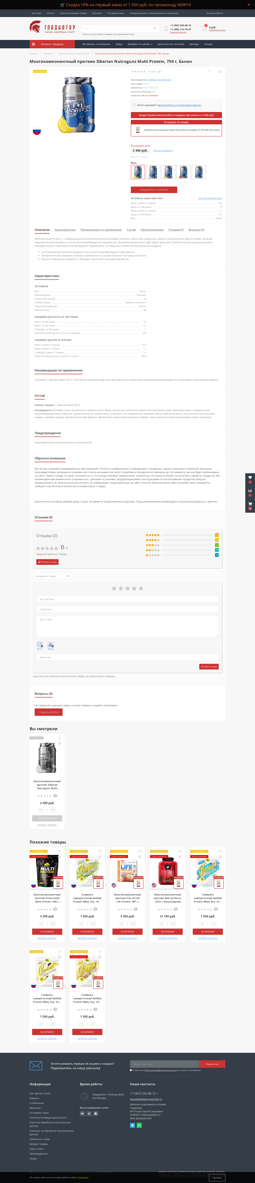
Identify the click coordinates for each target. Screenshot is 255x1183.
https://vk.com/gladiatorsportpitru (82, 1113)
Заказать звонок (178, 32)
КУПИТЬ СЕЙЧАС (47, 824)
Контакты (97, 13)
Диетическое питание (171, 44)
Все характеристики (210, 198)
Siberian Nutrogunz (159, 79)
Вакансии (35, 1107)
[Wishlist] (209, 71)
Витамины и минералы (96, 44)
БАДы (119, 44)
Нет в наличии (47, 818)
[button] (250, 506)
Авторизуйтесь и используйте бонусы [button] (179, 105)
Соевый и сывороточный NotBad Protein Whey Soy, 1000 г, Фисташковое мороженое (87, 901)
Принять (217, 1177)
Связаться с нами (40, 1139)
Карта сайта (37, 1148)
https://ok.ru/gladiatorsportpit (89, 1113)
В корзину (47, 931)
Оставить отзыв (209, 666)
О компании (37, 1103)
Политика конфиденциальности (160, 1070)
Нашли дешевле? (163, 150)
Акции (86, 52)
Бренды (194, 44)
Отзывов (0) (176, 230)
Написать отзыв (47, 561)
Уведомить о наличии (151, 189)
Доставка (36, 13)
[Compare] (220, 71)
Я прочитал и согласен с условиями (167, 1070)
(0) (159, 71)
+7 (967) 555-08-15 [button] (144, 1093)
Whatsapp (139, 1125)
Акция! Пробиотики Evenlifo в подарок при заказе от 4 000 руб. (176, 115)
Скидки (208, 44)
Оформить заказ (217, 30)
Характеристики (65, 230)
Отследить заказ (116, 13)
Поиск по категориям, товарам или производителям (108, 34)
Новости (34, 1098)
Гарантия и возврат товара (73, 13)
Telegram (132, 1125)
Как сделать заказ (40, 1093)
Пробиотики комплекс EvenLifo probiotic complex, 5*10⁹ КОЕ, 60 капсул (182, 129)
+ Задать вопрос (48, 712)
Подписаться (212, 1063)
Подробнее (83, 1177)
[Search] (154, 28)
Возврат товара (39, 1144)
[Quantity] (47, 810)
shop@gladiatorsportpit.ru (146, 1099)
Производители (39, 1153)
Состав (131, 230)
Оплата (50, 13)
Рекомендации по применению (101, 230)
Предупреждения (152, 230)
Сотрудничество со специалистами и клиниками (154, 13)
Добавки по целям (140, 44)
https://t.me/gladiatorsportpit (96, 1113)
